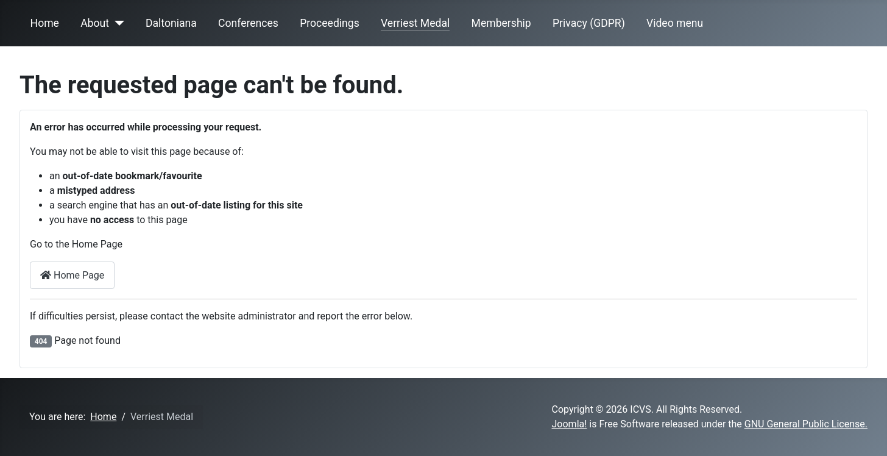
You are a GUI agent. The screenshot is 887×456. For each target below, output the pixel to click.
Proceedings (329, 23)
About (94, 23)
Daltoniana (171, 23)
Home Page (72, 275)
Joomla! (569, 424)
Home (44, 23)
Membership (501, 23)
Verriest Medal (415, 23)
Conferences (248, 23)
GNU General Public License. (806, 424)
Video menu (674, 23)
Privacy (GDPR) (589, 23)
